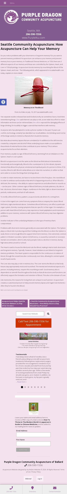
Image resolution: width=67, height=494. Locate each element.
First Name (20, 440)
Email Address (21, 431)
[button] (3, 102)
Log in (40, 479)
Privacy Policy (36, 472)
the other (36, 122)
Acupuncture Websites (10, 469)
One (18, 119)
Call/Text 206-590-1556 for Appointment (33, 323)
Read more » (22, 382)
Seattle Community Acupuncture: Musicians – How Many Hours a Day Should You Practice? (45, 303)
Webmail (28, 479)
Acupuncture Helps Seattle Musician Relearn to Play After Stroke (13, 303)
